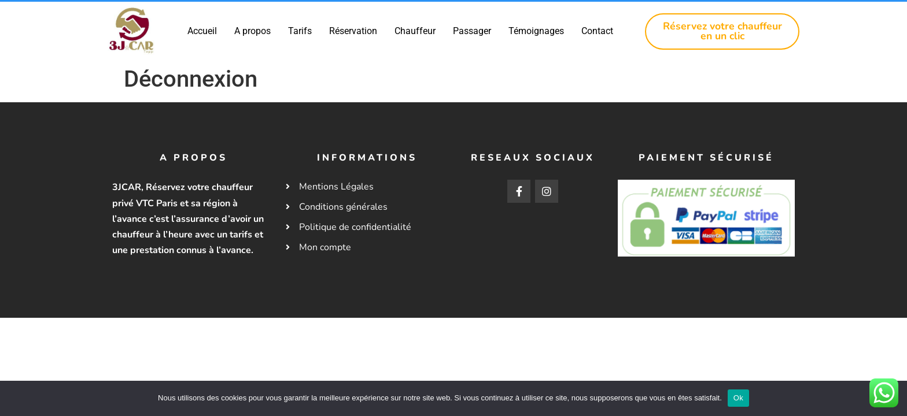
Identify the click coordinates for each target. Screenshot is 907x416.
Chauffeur (415, 30)
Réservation (354, 30)
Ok (738, 397)
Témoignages (537, 30)
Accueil (202, 30)
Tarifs (300, 30)
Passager (473, 30)
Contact (598, 30)
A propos (253, 30)
